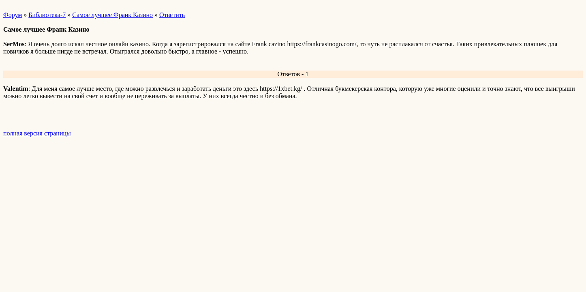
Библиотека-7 (47, 14)
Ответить (172, 14)
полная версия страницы (37, 133)
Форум (12, 14)
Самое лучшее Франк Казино (112, 14)
